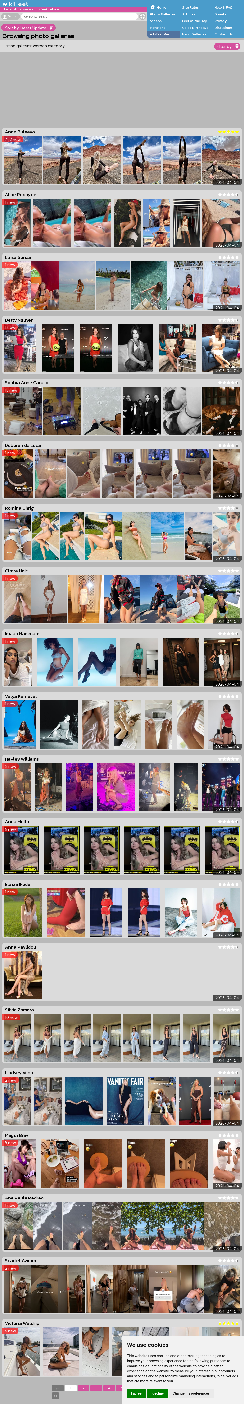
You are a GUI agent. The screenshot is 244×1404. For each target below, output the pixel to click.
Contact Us (223, 34)
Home (161, 7)
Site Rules (190, 7)
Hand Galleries (194, 34)
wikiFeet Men (160, 34)
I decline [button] (157, 1393)
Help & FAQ (223, 7)
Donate (220, 14)
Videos (156, 21)
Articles (188, 14)
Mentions (157, 27)
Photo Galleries (162, 14)
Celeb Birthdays (195, 27)
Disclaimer (223, 27)
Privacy (220, 21)
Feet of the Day (194, 21)
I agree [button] (136, 1393)
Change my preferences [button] (191, 1393)
